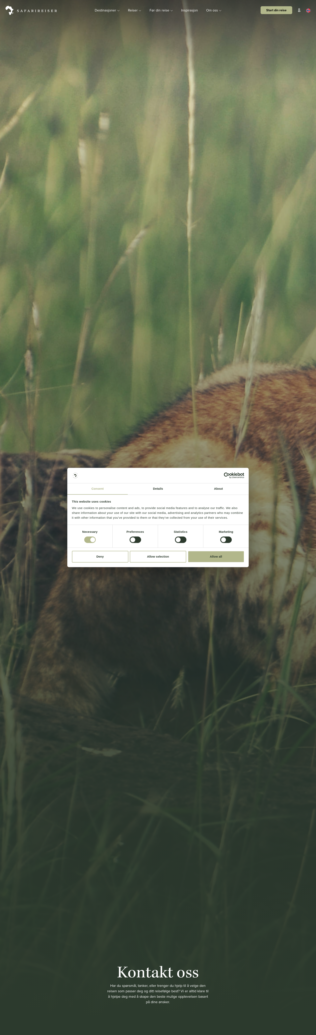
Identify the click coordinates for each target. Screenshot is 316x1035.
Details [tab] (158, 488)
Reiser (135, 10)
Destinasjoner (107, 10)
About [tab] (218, 488)
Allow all (216, 556)
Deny (100, 556)
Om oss (214, 10)
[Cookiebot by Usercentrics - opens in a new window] (226, 475)
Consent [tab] (97, 488)
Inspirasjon (189, 10)
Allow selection (158, 556)
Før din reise (161, 10)
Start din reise (276, 10)
